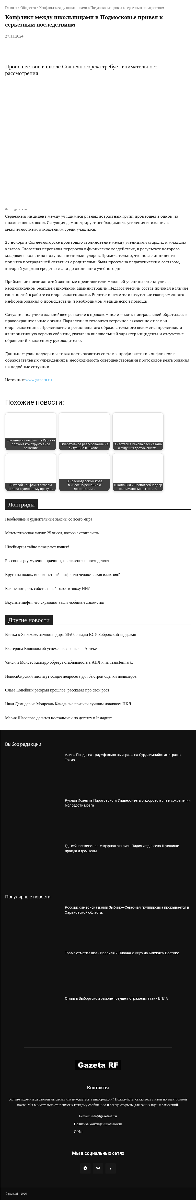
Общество (28, 8)
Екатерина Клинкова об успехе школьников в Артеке (51, 648)
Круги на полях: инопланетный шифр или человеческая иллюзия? (62, 574)
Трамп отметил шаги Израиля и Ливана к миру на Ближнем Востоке (122, 953)
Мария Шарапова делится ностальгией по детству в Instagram (58, 718)
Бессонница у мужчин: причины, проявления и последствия (57, 561)
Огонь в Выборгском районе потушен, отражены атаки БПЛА (116, 998)
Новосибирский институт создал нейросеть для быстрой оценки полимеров (71, 676)
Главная (11, 8)
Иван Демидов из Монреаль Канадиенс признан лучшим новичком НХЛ (68, 704)
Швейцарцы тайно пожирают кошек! (37, 547)
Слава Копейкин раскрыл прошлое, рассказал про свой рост (57, 690)
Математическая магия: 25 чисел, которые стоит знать (52, 533)
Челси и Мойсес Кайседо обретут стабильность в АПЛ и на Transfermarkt (69, 662)
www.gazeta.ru (38, 379)
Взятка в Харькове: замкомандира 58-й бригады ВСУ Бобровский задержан (70, 634)
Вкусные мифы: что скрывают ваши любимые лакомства (54, 602)
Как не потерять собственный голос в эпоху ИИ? (47, 588)
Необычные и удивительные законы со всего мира (48, 519)
